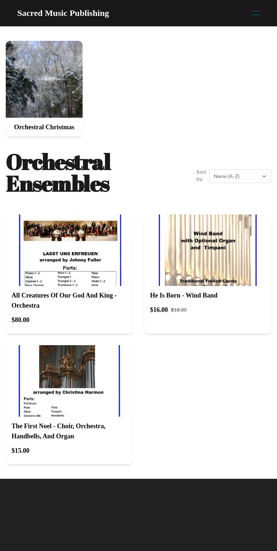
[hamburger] (256, 13)
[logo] (63, 13)
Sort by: (201, 175)
